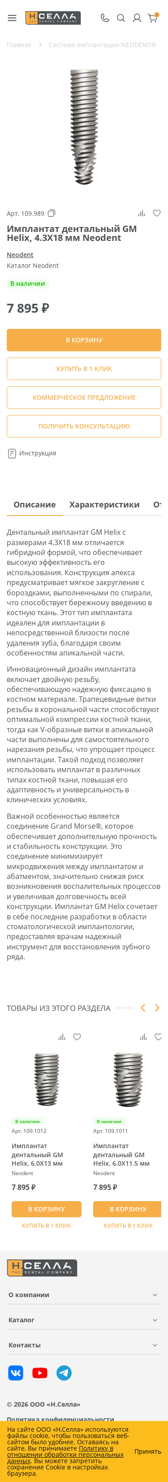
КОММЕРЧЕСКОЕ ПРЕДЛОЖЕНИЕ (84, 397)
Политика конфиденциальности (60, 1419)
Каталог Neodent (33, 265)
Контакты (25, 1345)
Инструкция (31, 453)
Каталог (21, 1320)
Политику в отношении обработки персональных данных (65, 1454)
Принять (147, 1451)
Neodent (20, 254)
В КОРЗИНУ (46, 1209)
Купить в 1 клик (84, 368)
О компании (29, 1294)
